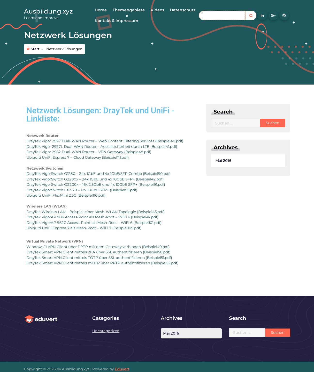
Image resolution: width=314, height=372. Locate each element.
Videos (157, 10)
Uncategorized (105, 331)
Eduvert (122, 369)
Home (101, 10)
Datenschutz (183, 10)
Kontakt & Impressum (116, 20)
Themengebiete (129, 10)
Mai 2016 (163, 160)
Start (32, 49)
